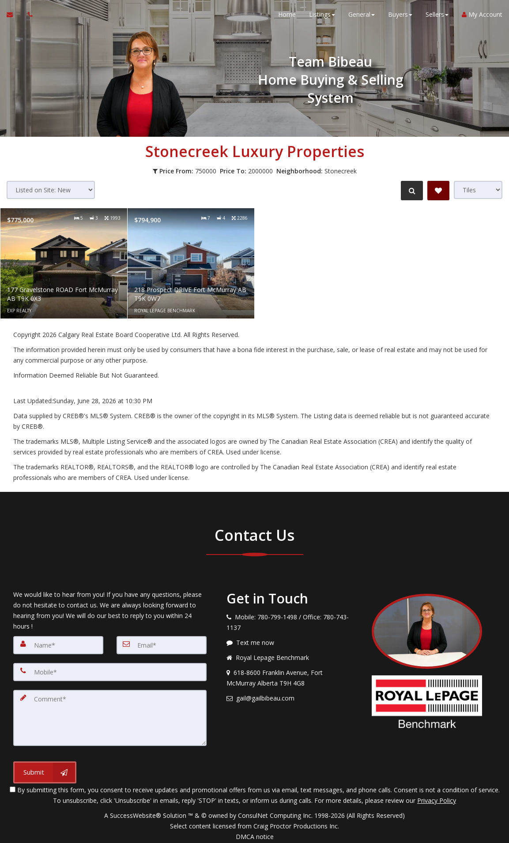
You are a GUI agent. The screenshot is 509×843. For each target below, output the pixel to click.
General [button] (361, 17)
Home (287, 17)
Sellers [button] (437, 17)
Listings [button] (322, 17)
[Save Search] (438, 190)
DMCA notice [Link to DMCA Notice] (255, 833)
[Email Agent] (14, 18)
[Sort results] (51, 190)
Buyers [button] (400, 17)
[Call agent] (27, 18)
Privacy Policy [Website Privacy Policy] (436, 797)
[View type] (478, 190)
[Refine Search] (410, 190)
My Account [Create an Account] (482, 17)
